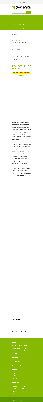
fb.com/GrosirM (16, 361)
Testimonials (16, 28)
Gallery (23, 388)
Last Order (25, 24)
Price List (22, 20)
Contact (15, 20)
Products (14, 388)
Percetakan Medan (23, 398)
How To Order (24, 389)
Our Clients (14, 391)
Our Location (14, 386)
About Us (23, 385)
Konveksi (27, 17)
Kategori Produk (17, 24)
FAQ (23, 28)
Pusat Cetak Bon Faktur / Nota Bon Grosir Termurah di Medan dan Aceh (21, 66)
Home (15, 17)
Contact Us (24, 386)
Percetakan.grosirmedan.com (18, 119)
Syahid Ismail (19, 400)
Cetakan (21, 17)
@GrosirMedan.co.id (17, 364)
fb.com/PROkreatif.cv (20, 40)
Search (28, 12)
